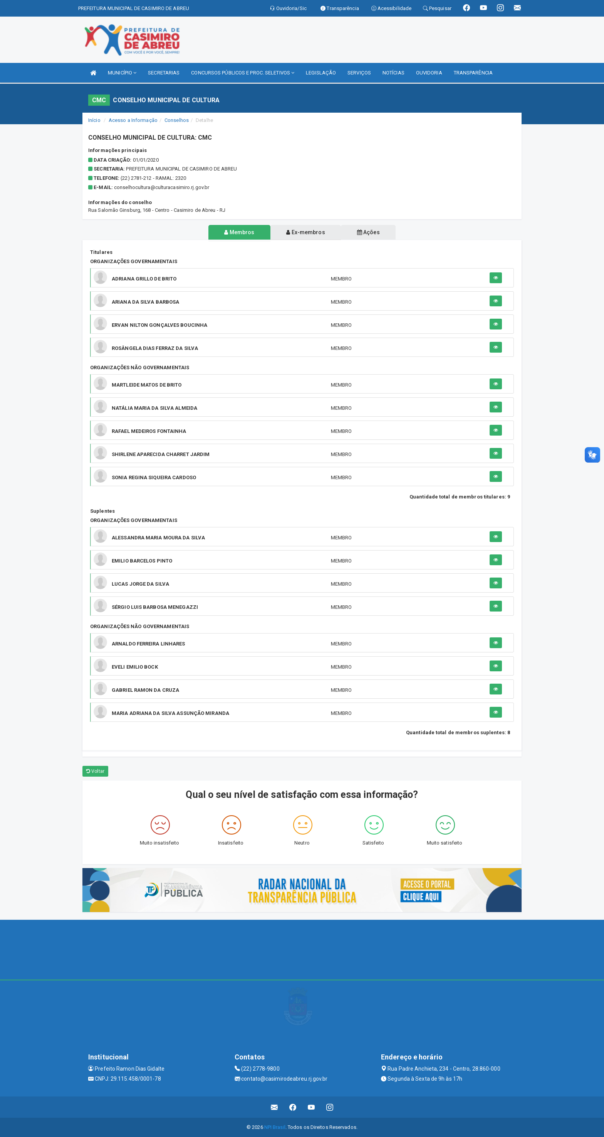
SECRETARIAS (164, 73)
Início (94, 120)
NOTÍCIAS (393, 73)
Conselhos (176, 120)
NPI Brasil (274, 1127)
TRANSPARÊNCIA (473, 73)
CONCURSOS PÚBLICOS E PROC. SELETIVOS (242, 73)
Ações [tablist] (368, 232)
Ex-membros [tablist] (305, 232)
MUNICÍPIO (122, 73)
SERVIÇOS (359, 73)
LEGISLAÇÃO (321, 73)
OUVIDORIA (429, 73)
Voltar (95, 771)
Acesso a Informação (133, 120)
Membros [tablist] (239, 232)
